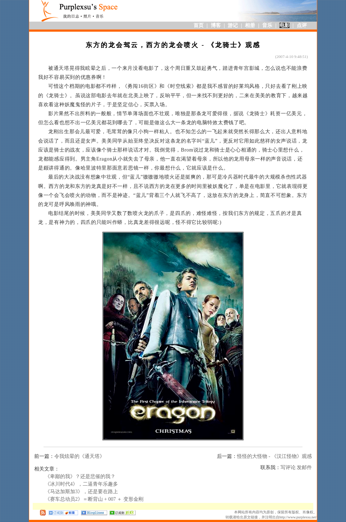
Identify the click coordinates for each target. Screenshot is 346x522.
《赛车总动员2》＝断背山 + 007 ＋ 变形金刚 (94, 499)
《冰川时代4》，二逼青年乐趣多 (81, 484)
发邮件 (304, 467)
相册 (250, 25)
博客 (216, 25)
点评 (302, 25)
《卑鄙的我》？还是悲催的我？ (80, 476)
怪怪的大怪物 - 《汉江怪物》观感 (274, 456)
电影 (284, 25)
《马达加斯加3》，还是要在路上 (81, 491)
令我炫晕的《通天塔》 (79, 456)
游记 (233, 25)
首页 (199, 25)
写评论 (288, 467)
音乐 (267, 25)
